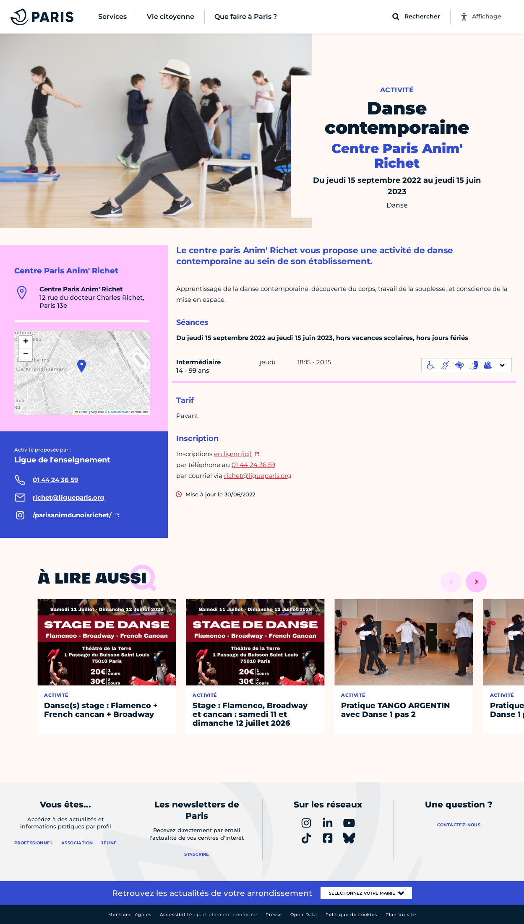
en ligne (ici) (233, 454)
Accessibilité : (208, 914)
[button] (81, 366)
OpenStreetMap (119, 412)
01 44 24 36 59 (253, 465)
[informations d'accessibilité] (466, 365)
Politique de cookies (351, 914)
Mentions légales (129, 914)
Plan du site (401, 914)
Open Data (303, 914)
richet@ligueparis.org (257, 476)
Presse (274, 914)
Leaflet (82, 412)
